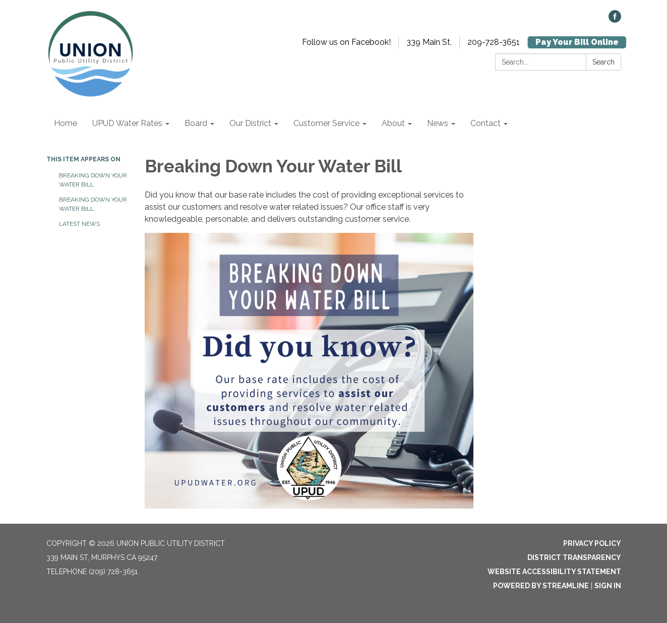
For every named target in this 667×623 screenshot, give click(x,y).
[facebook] (615, 20)
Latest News (79, 223)
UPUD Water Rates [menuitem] (127, 123)
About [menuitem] (393, 123)
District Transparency (574, 557)
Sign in (607, 586)
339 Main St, (429, 42)
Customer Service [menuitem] (326, 123)
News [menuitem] (437, 123)
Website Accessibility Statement (554, 572)
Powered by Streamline (541, 586)
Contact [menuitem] (485, 123)
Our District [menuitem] (250, 123)
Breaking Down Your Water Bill (93, 180)
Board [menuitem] (196, 123)
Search (603, 62)
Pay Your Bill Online (577, 42)
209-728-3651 (493, 42)
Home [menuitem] (65, 123)
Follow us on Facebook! (346, 42)
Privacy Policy (592, 543)
